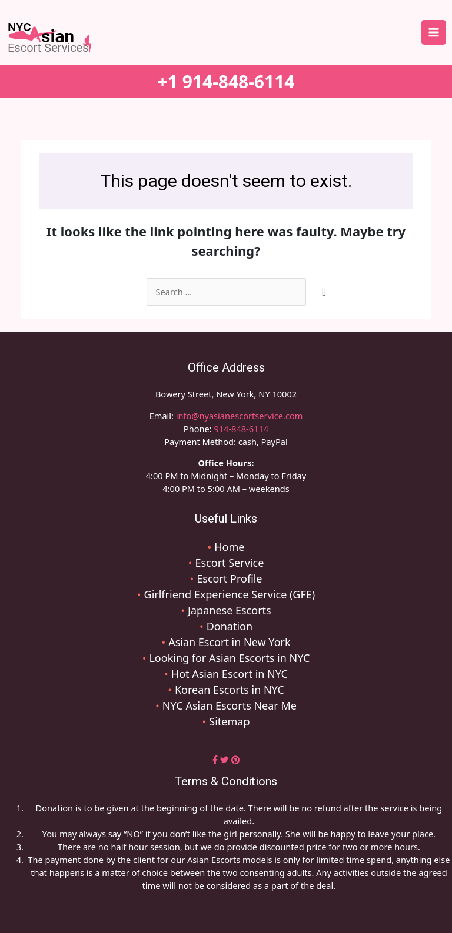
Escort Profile (229, 578)
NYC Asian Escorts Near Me (229, 705)
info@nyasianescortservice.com (238, 416)
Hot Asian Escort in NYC (229, 674)
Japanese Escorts (229, 610)
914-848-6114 (241, 428)
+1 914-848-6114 (226, 81)
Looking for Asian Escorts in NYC (229, 658)
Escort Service (229, 563)
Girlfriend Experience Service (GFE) (229, 594)
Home (229, 547)
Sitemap (229, 721)
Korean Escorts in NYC (229, 690)
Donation (229, 626)
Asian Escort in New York (229, 642)
